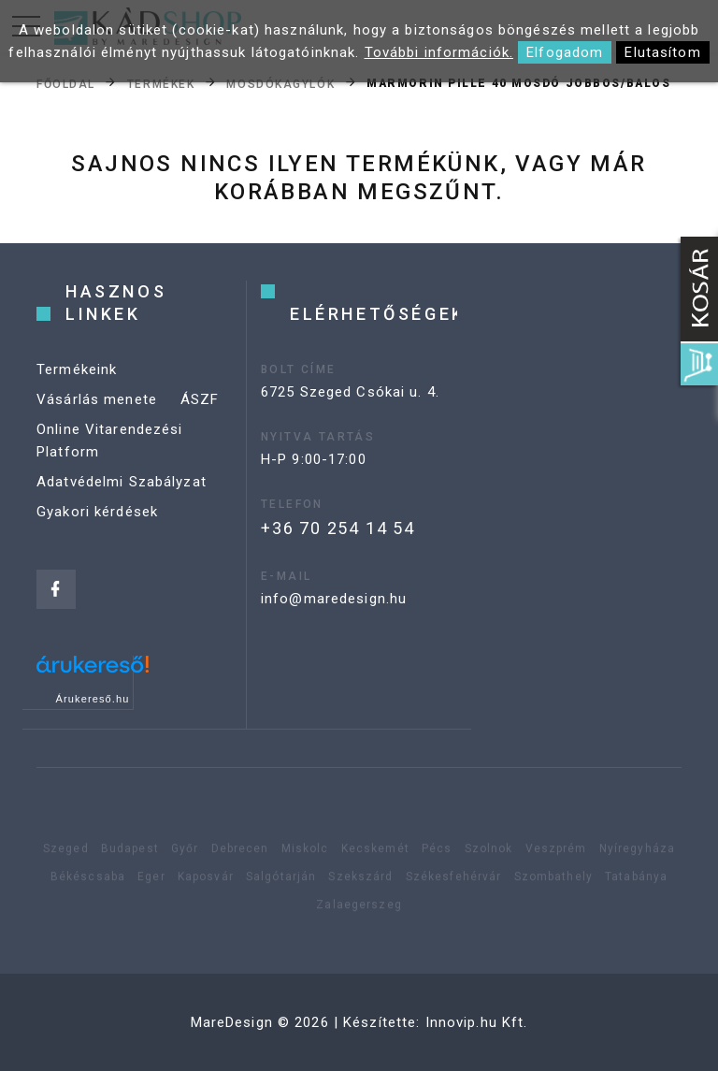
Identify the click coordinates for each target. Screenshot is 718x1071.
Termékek (160, 83)
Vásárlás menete (96, 399)
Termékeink (76, 369)
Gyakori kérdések (97, 511)
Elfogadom (564, 52)
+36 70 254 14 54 (338, 528)
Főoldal (65, 83)
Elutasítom (662, 52)
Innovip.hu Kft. (476, 1022)
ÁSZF (200, 399)
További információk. (439, 52)
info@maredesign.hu (334, 598)
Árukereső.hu (93, 698)
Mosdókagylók (280, 83)
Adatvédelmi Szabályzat (121, 481)
